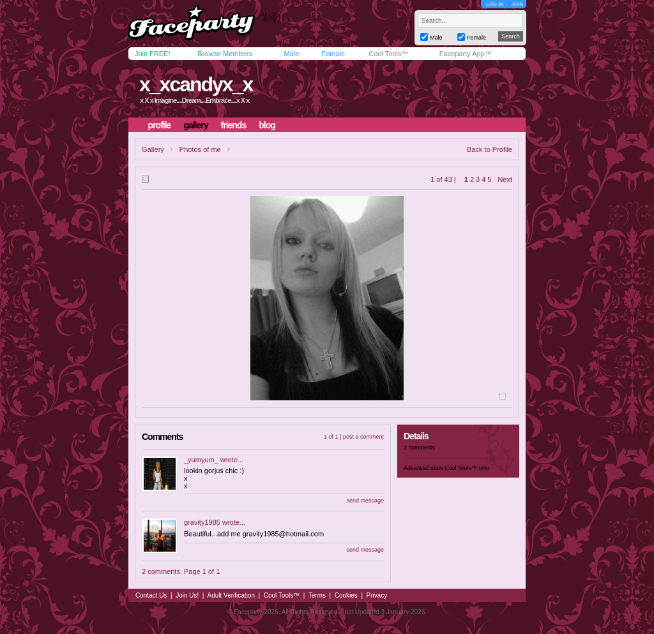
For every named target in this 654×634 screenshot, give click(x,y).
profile (159, 125)
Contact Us (151, 595)
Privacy (377, 595)
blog (267, 125)
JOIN (517, 4)
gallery (195, 125)
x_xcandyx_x (195, 84)
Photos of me (200, 149)
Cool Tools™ (388, 53)
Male (291, 53)
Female (333, 53)
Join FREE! (153, 53)
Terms (317, 595)
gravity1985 (202, 522)
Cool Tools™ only (467, 468)
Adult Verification (231, 595)
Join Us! (187, 595)
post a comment (363, 437)
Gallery (153, 149)
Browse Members (224, 53)
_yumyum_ (201, 460)
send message (365, 500)
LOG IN (494, 4)
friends (234, 125)
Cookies (346, 595)
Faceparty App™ (465, 53)
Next (505, 179)
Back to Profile (489, 149)
